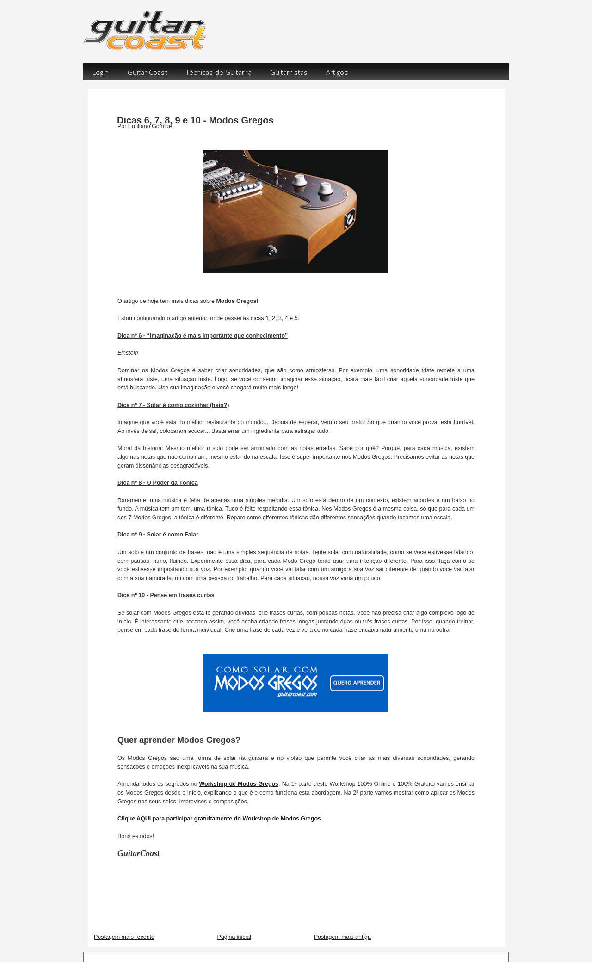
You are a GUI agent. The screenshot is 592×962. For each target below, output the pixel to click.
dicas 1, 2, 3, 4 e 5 (274, 318)
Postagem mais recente (124, 937)
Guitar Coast (147, 72)
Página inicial (234, 937)
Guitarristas (289, 72)
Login (100, 72)
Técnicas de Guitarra (219, 72)
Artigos (337, 72)
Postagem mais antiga (342, 937)
